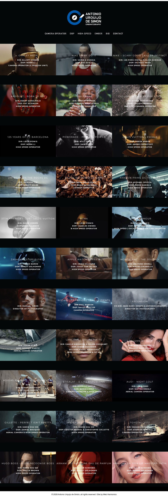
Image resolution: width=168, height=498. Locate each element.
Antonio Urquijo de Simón (69, 495)
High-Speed (84, 33)
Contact (118, 33)
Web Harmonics (110, 495)
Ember (98, 33)
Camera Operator (55, 33)
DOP (72, 33)
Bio (108, 33)
